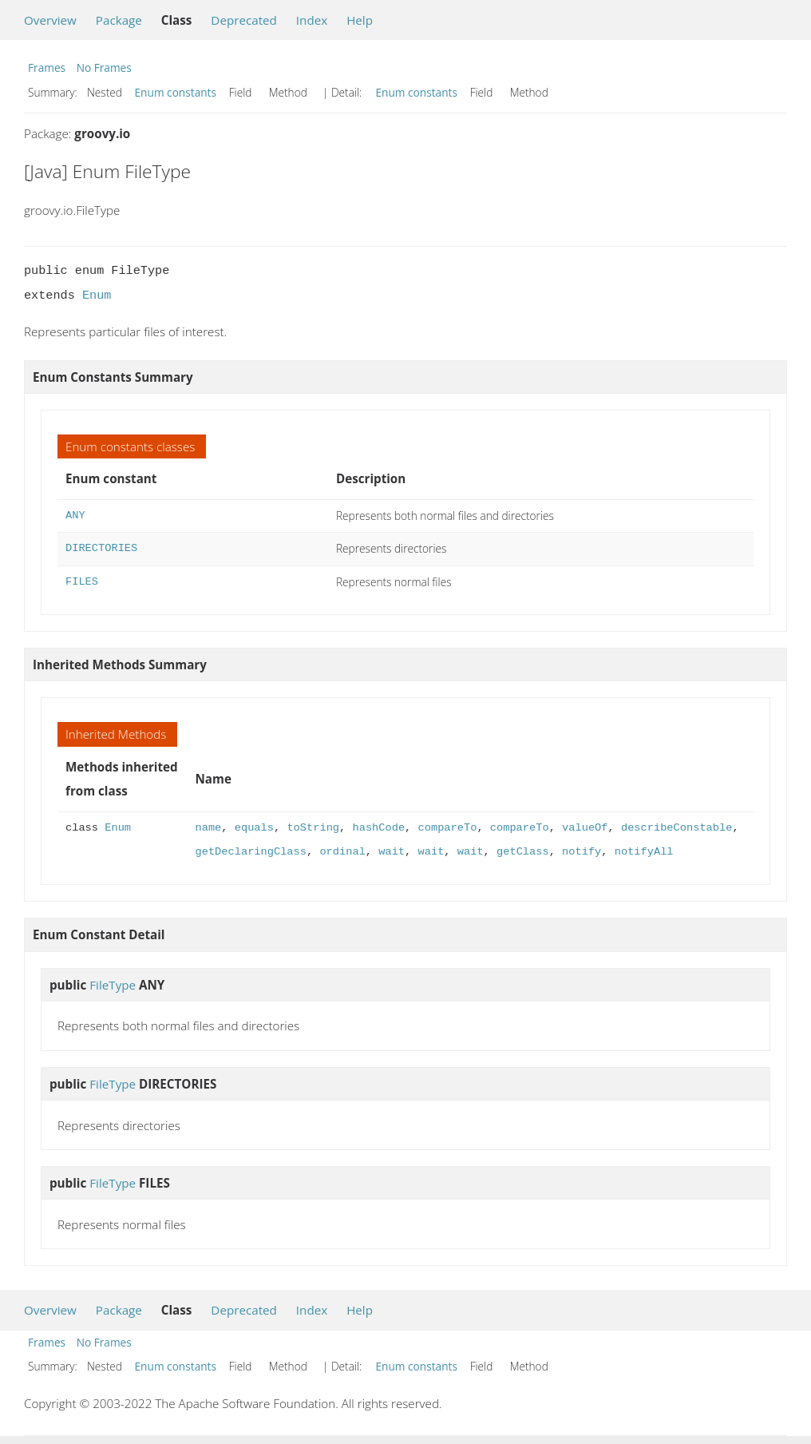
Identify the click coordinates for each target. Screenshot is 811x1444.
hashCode (378, 827)
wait (391, 851)
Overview (50, 20)
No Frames (104, 67)
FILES (81, 581)
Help (359, 20)
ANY (75, 515)
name (209, 827)
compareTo (447, 827)
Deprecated (244, 20)
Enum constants (176, 92)
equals (254, 827)
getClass (522, 851)
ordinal (342, 851)
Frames (46, 67)
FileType (112, 985)
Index (311, 20)
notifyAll (644, 851)
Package (119, 20)
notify (581, 851)
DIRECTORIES (101, 548)
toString (313, 827)
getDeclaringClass (251, 851)
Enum (96, 295)
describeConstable (676, 827)
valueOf (584, 827)
